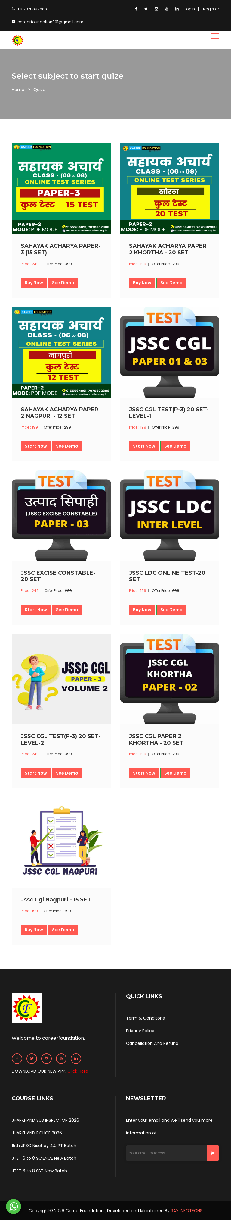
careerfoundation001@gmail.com (47, 22)
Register (211, 9)
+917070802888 (29, 9)
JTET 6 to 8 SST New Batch (39, 1171)
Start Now (36, 446)
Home (18, 89)
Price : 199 (137, 263)
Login (190, 9)
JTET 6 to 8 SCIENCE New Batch (44, 1158)
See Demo (63, 283)
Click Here (77, 1071)
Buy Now (34, 283)
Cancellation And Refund (152, 1043)
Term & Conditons (145, 1018)
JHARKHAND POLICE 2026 (37, 1133)
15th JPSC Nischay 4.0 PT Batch (44, 1146)
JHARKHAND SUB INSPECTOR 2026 (45, 1120)
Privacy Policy (140, 1031)
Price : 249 (30, 263)
